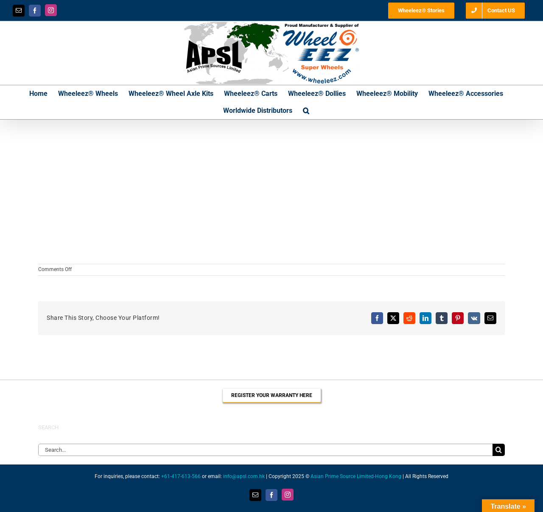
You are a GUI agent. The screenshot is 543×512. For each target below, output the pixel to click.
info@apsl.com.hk (244, 476)
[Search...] (265, 450)
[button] (306, 110)
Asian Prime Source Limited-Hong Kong (356, 476)
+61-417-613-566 (181, 476)
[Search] (499, 450)
